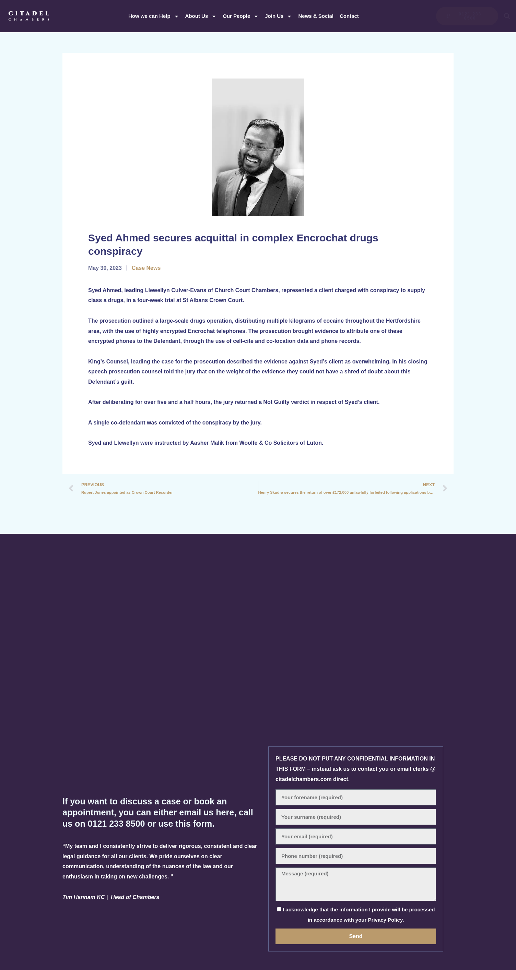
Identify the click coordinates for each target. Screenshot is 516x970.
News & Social (315, 16)
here (225, 812)
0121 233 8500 (118, 823)
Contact (349, 16)
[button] (507, 16)
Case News (146, 268)
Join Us (278, 16)
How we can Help (153, 16)
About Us (201, 16)
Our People (241, 16)
